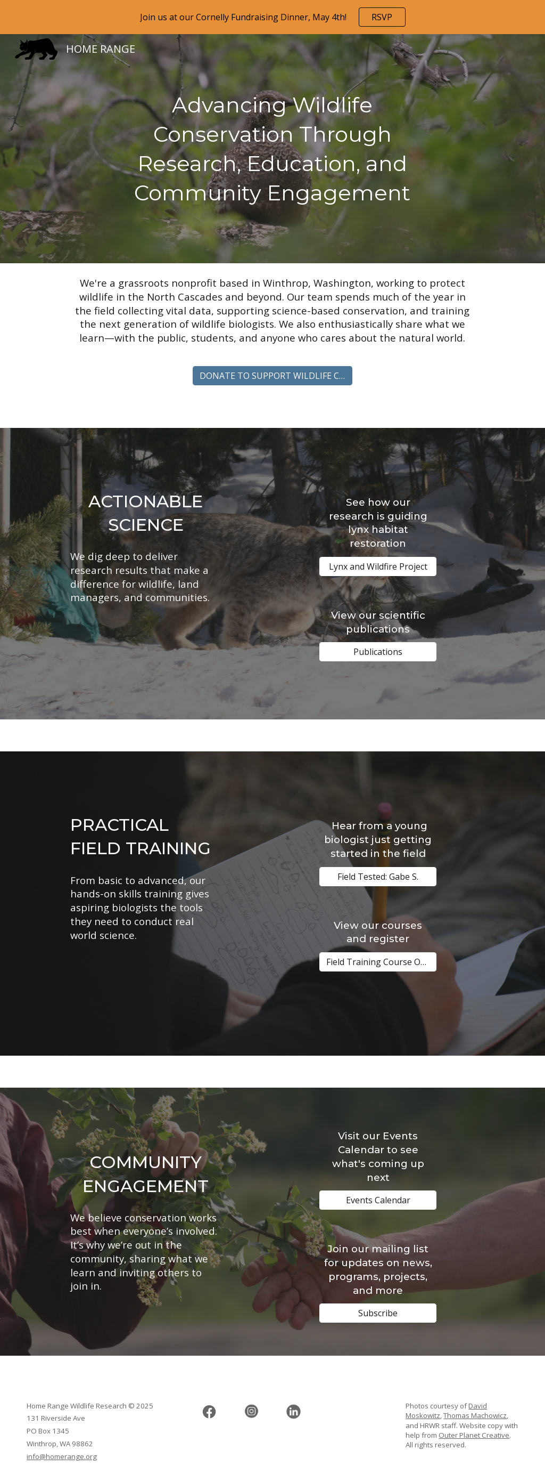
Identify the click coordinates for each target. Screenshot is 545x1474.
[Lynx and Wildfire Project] (378, 566)
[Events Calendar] (378, 1200)
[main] (273, 149)
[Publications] (378, 651)
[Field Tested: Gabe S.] (378, 876)
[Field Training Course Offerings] (378, 961)
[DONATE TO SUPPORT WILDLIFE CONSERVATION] (272, 375)
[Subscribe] (378, 1313)
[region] (272, 17)
